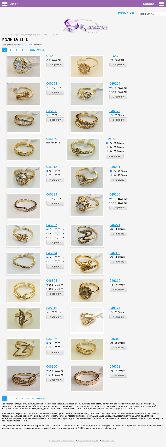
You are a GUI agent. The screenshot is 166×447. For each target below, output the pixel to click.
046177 (114, 111)
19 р (111, 60)
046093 (51, 83)
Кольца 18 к (54, 35)
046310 (115, 280)
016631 (51, 56)
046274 (51, 253)
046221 (115, 167)
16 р (48, 60)
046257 (51, 225)
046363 (115, 366)
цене (30, 45)
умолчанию (22, 45)
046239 (51, 194)
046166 (51, 111)
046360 (51, 366)
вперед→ (41, 50)
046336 (51, 339)
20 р (51, 289)
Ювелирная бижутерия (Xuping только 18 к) (29, 35)
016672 (114, 56)
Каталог (153, 3)
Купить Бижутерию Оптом (62, 440)
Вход (132, 13)
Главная (5, 35)
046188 (111, 139)
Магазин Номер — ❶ (88, 440)
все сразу (30, 50)
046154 (114, 83)
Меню (5, 4)
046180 (51, 139)
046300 (115, 253)
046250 (114, 194)
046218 (51, 167)
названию (38, 45)
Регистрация (122, 13)
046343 (115, 339)
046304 (51, 280)
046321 (114, 308)
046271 (115, 225)
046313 (51, 308)
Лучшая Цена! (108, 440)
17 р (114, 88)
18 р (48, 87)
